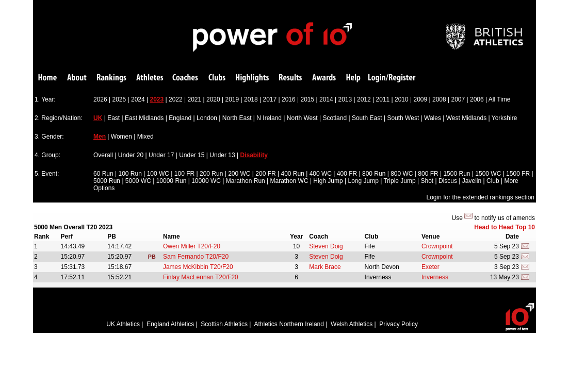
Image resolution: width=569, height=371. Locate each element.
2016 (289, 99)
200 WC (239, 173)
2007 (458, 99)
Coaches (185, 78)
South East (367, 118)
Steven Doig (326, 246)
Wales (432, 118)
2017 (270, 99)
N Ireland (269, 118)
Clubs (216, 78)
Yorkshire (504, 118)
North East (237, 118)
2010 (402, 99)
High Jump (328, 180)
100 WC (158, 173)
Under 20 (130, 155)
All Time (500, 99)
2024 (138, 99)
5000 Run (106, 180)
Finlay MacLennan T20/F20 (200, 277)
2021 (195, 99)
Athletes (150, 78)
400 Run (292, 173)
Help (353, 78)
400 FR (347, 173)
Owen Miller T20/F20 (191, 246)
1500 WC (488, 173)
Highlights (252, 78)
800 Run (373, 173)
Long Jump (363, 180)
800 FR (428, 173)
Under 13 (222, 155)
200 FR (265, 173)
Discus (447, 180)
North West (302, 118)
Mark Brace (324, 267)
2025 (119, 99)
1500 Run (456, 173)
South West (403, 118)
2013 (345, 99)
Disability (254, 155)
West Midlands (466, 118)
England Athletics (170, 324)
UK (97, 118)
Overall (103, 155)
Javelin (471, 180)
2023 (157, 99)
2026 (100, 99)
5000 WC (138, 180)
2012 (364, 99)
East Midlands (144, 118)
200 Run (211, 173)
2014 (326, 99)
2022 (176, 99)
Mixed (145, 136)
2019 (232, 99)
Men (99, 136)
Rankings (111, 78)
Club (492, 180)
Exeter (430, 267)
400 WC (321, 173)
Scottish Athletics (224, 324)
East (113, 118)
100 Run (130, 173)
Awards (324, 78)
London (207, 118)
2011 (383, 99)
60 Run (103, 173)
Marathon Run (245, 180)
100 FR (184, 173)
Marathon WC (289, 180)
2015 (308, 99)
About (77, 78)
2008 (439, 99)
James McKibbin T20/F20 (198, 267)
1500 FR (518, 173)
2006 (477, 99)
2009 (421, 99)
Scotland (334, 118)
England (180, 118)
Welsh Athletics (351, 324)
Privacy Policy (398, 324)
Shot (427, 180)
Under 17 (161, 155)
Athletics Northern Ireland (289, 324)
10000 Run (171, 180)
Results (290, 78)
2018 (251, 99)
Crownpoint (437, 246)
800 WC (402, 173)
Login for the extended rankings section (480, 197)
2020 (213, 99)
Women (121, 136)
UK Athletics (123, 324)
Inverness (434, 277)
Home (47, 78)
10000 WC (206, 180)
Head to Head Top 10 (504, 227)
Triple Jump (399, 180)
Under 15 (191, 155)
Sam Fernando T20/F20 (196, 256)
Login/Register (392, 78)
